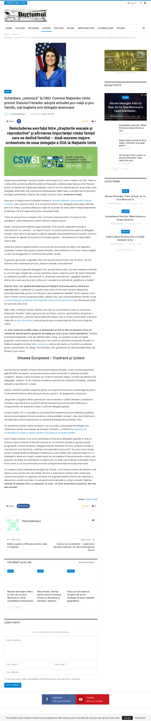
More (131, 28)
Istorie (121, 28)
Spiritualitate (86, 28)
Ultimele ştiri (105, 28)
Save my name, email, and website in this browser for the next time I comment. (43, 678)
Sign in (132, 3)
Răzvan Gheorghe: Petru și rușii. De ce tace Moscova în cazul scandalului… (125, 107)
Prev (11, 607)
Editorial (33, 28)
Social (71, 28)
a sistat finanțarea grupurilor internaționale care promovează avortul (38, 300)
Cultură (20, 28)
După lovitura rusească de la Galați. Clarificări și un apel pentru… (132, 143)
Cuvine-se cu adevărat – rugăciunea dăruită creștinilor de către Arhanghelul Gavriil (74, 546)
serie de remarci (25, 320)
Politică (59, 28)
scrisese (41, 343)
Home (9, 28)
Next (18, 607)
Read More (140, 718)
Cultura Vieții (91, 499)
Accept (127, 717)
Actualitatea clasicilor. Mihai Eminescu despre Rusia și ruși (132, 128)
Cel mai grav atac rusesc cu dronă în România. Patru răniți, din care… (132, 158)
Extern (46, 28)
